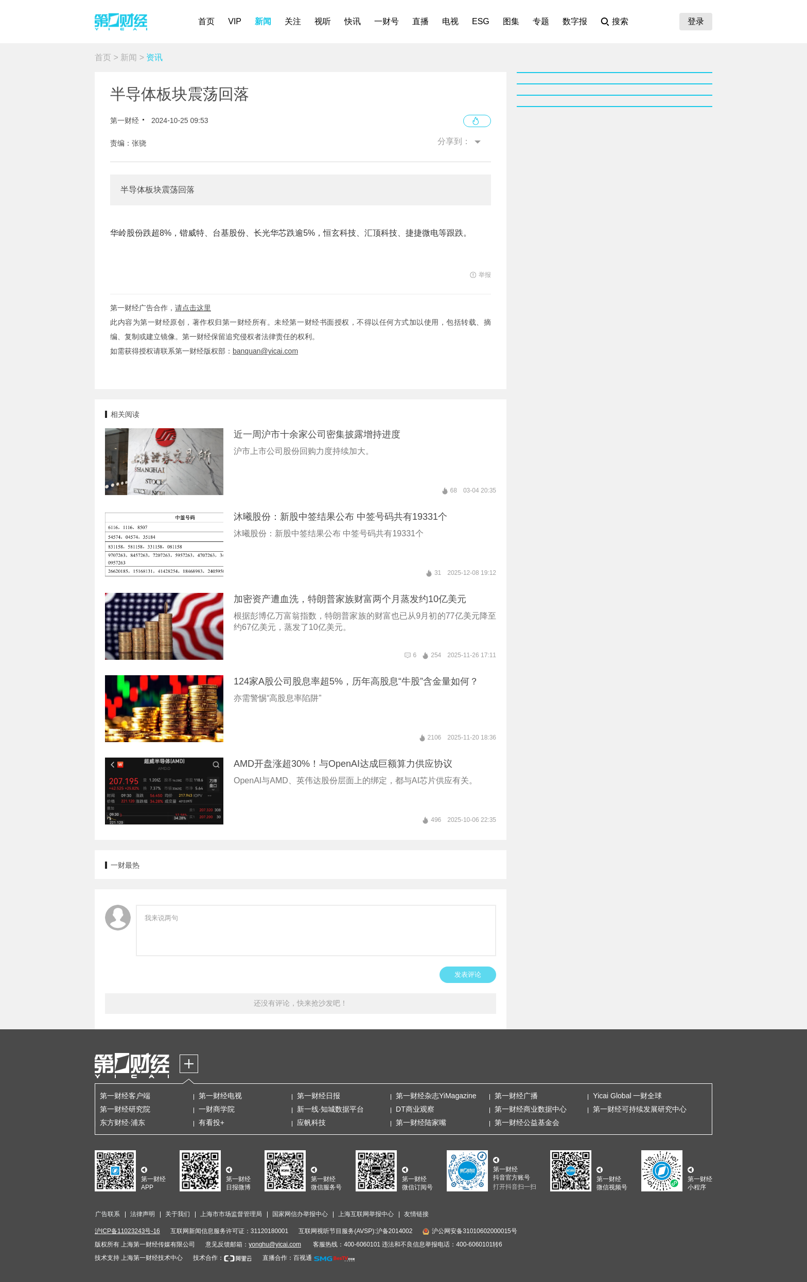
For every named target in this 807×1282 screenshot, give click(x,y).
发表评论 (467, 974)
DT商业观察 (415, 1109)
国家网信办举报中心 (300, 1214)
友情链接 (416, 1214)
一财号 (386, 21)
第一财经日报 (318, 1096)
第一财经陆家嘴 (421, 1122)
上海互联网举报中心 (366, 1214)
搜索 (620, 21)
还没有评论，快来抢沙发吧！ (300, 1003)
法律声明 (142, 1214)
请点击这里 (193, 308)
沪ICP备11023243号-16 (127, 1231)
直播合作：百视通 (287, 1257)
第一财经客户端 (125, 1096)
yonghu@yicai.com (275, 1244)
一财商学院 (217, 1109)
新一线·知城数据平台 (330, 1109)
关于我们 (177, 1214)
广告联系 (107, 1214)
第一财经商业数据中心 (531, 1109)
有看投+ (211, 1122)
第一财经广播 (516, 1096)
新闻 (263, 21)
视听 (322, 21)
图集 (511, 21)
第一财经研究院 (125, 1109)
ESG (480, 21)
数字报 (575, 21)
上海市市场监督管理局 (231, 1214)
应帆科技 (311, 1122)
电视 (450, 21)
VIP (234, 21)
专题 (541, 21)
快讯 (352, 21)
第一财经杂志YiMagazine (436, 1096)
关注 (293, 21)
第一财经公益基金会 (527, 1122)
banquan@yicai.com (265, 351)
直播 (420, 21)
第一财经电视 (220, 1096)
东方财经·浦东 (122, 1122)
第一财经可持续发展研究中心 (640, 1109)
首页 (206, 21)
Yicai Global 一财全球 (627, 1096)
